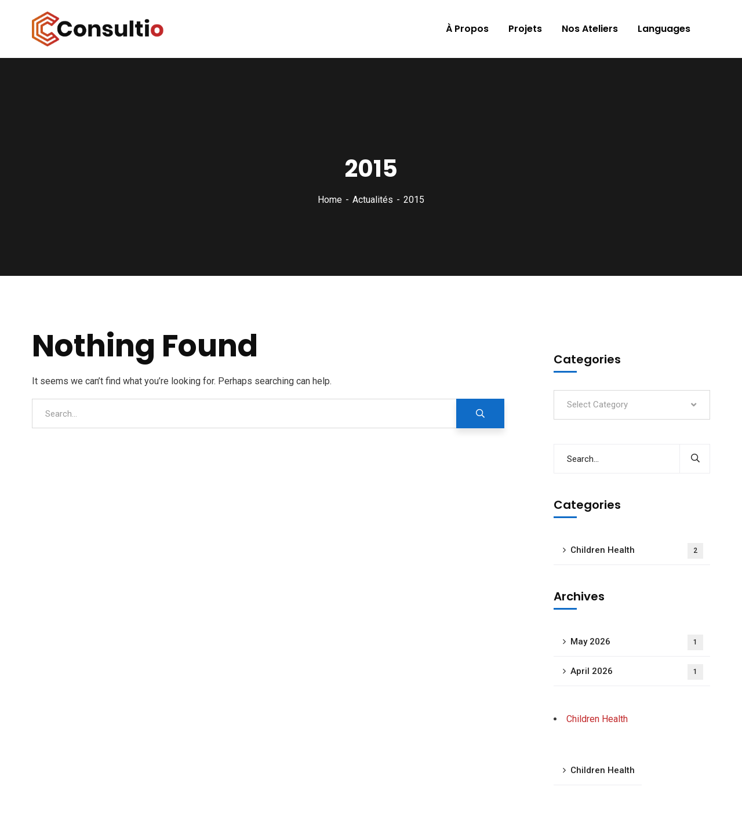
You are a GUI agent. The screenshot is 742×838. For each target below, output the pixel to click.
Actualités (372, 199)
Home (330, 199)
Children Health (636, 551)
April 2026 (636, 672)
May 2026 (636, 642)
